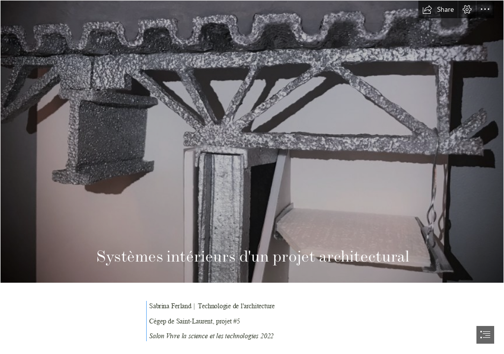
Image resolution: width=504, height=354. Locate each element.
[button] (438, 9)
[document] (252, 177)
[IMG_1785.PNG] (252, 141)
